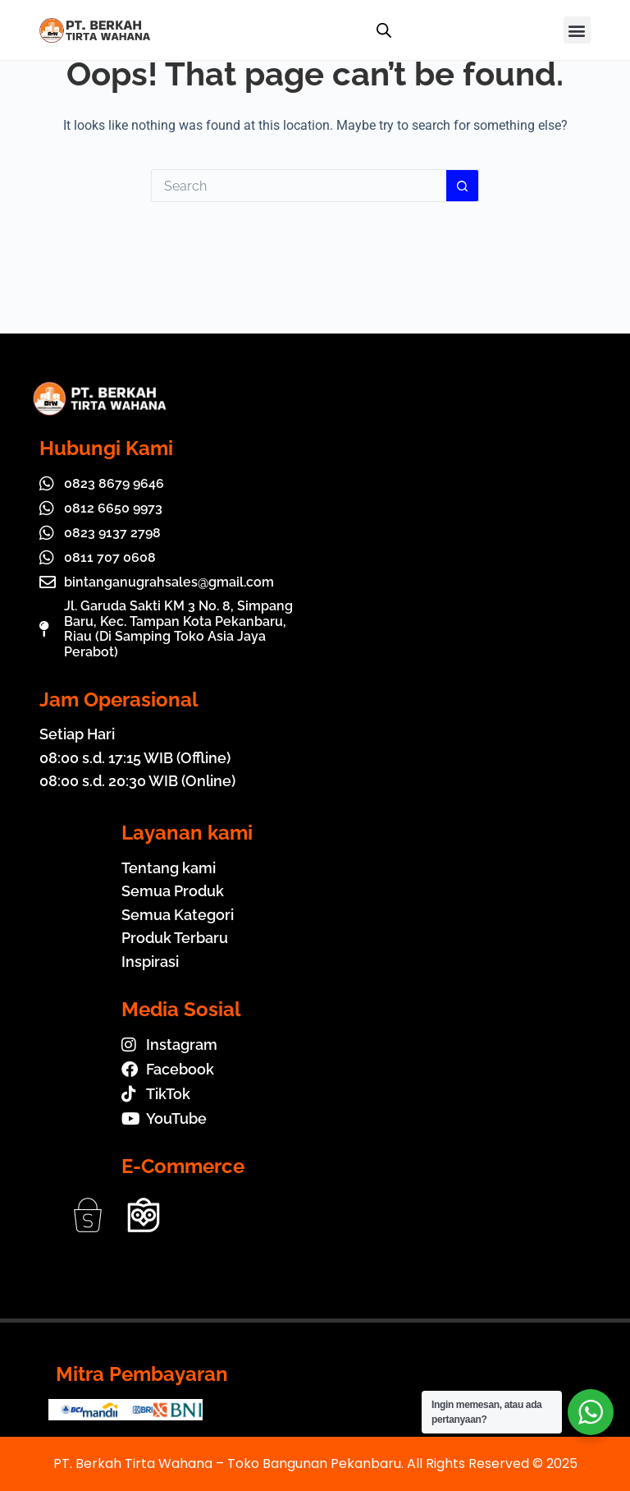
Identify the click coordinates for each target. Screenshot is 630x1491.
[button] (577, 30)
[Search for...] (298, 185)
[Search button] (462, 185)
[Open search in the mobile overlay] (384, 30)
